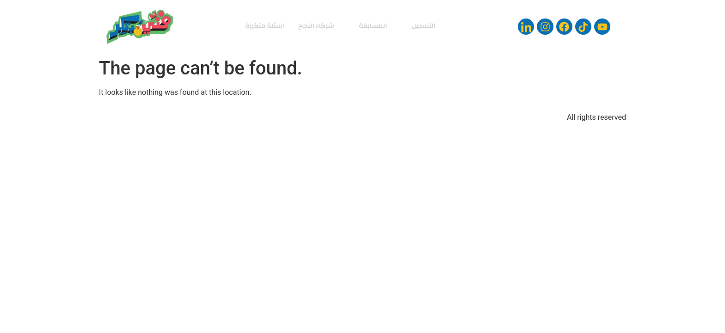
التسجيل (421, 25)
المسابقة (369, 25)
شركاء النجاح (316, 25)
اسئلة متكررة (263, 25)
